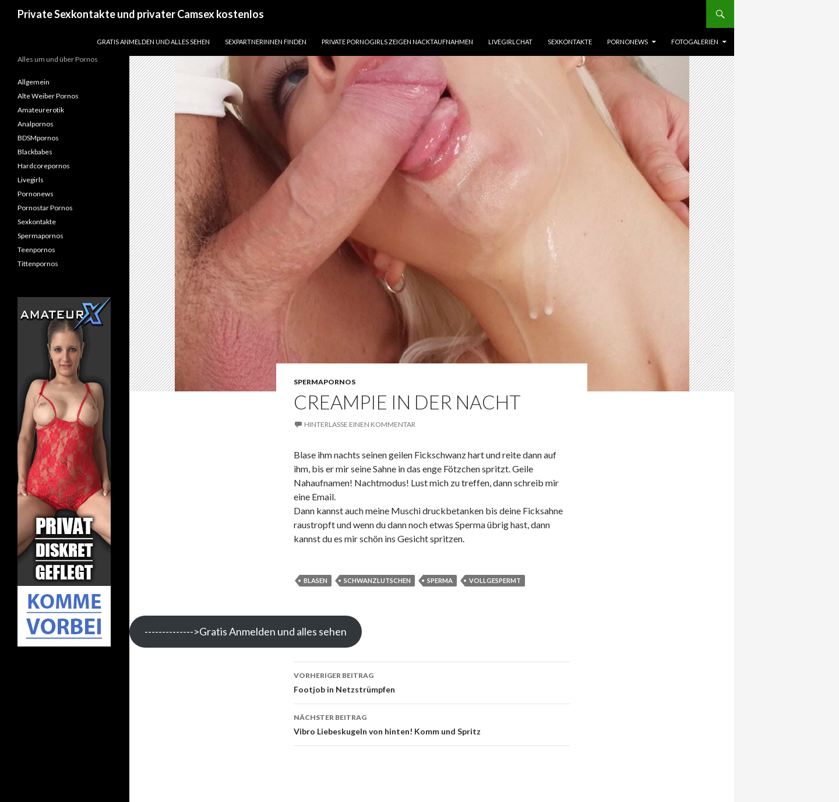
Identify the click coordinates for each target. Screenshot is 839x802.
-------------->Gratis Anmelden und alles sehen (245, 631)
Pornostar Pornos (45, 207)
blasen (315, 580)
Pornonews (627, 41)
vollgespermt (495, 580)
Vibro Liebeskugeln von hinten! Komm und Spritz (432, 723)
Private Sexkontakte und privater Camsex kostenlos (140, 14)
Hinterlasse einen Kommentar (359, 424)
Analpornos (35, 123)
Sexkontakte (570, 41)
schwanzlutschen (377, 580)
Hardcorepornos (43, 165)
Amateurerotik (40, 109)
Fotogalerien (694, 41)
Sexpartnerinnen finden (265, 41)
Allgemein (33, 81)
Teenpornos (36, 249)
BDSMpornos (38, 137)
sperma (440, 580)
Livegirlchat (510, 41)
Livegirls (30, 179)
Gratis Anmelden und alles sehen (153, 41)
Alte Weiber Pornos (48, 95)
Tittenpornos (37, 263)
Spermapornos (324, 381)
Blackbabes (34, 151)
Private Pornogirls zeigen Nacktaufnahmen (397, 41)
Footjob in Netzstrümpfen (432, 681)
